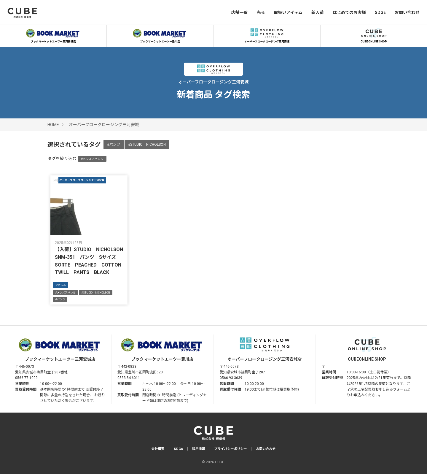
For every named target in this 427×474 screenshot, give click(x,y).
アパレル (60, 285)
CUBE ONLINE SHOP (373, 34)
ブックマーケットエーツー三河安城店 (53, 34)
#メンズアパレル (92, 159)
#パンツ (113, 144)
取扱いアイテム (288, 12)
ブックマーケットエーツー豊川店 (160, 34)
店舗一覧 (239, 12)
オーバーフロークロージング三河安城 (267, 34)
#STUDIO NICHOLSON (147, 144)
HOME (53, 124)
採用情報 (198, 449)
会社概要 (158, 449)
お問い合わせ (407, 12)
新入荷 (317, 12)
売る (260, 12)
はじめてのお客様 (349, 12)
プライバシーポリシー (230, 449)
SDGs (380, 12)
